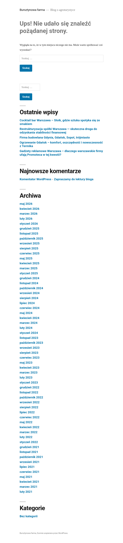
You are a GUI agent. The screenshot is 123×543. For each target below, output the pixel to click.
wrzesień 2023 (30, 347)
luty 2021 (26, 491)
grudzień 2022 (29, 387)
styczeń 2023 (29, 382)
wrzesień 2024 (30, 293)
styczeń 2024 (29, 333)
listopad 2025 (29, 233)
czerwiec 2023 (30, 357)
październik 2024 (31, 288)
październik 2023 (31, 342)
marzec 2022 (28, 432)
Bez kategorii (29, 516)
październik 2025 (31, 238)
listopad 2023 (29, 338)
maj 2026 (26, 203)
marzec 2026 (28, 213)
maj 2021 (26, 477)
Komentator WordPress (35, 179)
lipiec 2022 (27, 412)
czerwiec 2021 (30, 472)
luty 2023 (26, 377)
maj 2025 (26, 258)
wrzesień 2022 (30, 402)
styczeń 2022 (29, 442)
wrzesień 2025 (30, 243)
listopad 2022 (29, 392)
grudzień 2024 (29, 278)
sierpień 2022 (29, 407)
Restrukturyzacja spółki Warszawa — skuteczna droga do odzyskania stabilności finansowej (58, 130)
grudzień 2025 (29, 228)
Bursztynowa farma (32, 10)
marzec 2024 (28, 323)
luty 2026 (26, 218)
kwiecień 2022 (29, 427)
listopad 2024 (29, 283)
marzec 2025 (28, 268)
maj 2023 (26, 362)
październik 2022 (31, 397)
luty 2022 (26, 437)
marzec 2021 (28, 486)
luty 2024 (26, 328)
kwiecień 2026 (29, 208)
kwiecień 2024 (29, 318)
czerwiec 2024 (30, 308)
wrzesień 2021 (30, 462)
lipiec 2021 (27, 467)
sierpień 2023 (29, 352)
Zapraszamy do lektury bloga (73, 179)
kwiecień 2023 (29, 367)
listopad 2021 (29, 452)
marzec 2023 (28, 372)
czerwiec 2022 (30, 417)
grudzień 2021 (29, 447)
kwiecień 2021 (29, 481)
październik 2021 (31, 457)
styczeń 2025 (29, 273)
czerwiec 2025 (30, 253)
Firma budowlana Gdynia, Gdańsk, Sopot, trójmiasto (55, 137)
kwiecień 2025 (29, 263)
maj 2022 (26, 422)
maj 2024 (26, 313)
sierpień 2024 (29, 298)
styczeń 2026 (29, 223)
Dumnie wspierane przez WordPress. (52, 533)
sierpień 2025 (29, 248)
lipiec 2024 (27, 303)
